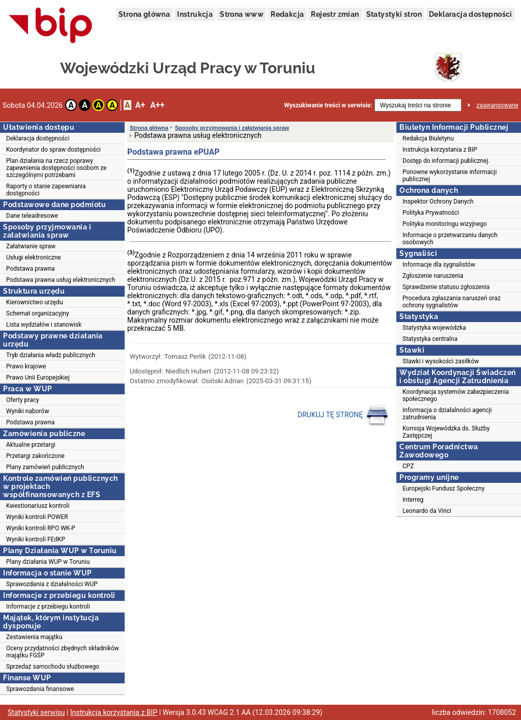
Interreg (412, 499)
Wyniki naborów (27, 411)
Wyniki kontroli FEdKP (35, 539)
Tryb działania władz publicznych (50, 355)
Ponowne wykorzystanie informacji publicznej (449, 175)
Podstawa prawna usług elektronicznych (60, 279)
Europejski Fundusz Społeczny (443, 488)
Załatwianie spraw (30, 246)
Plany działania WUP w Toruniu (48, 561)
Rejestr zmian (335, 14)
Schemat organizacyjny (37, 313)
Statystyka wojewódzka (434, 327)
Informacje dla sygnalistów (438, 264)
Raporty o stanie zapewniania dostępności (46, 190)
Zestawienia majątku (34, 637)
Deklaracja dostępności (470, 14)
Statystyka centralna (429, 338)
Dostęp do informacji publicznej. (445, 160)
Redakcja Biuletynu (428, 138)
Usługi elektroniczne (33, 257)
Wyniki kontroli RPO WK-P (40, 528)
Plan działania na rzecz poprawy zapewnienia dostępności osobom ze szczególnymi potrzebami (56, 168)
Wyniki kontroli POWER (37, 517)
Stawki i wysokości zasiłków (440, 361)
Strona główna (144, 14)
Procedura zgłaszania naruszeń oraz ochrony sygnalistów (451, 302)
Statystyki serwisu (36, 712)
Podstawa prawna (30, 268)
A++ (157, 105)
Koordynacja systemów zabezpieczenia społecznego (455, 395)
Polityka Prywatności (430, 212)
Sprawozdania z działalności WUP (52, 584)
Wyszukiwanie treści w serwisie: (328, 105)
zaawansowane (497, 105)
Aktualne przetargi (30, 444)
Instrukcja (195, 14)
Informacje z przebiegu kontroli (48, 606)
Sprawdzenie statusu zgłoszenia (445, 287)
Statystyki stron (394, 14)
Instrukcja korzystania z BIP (439, 149)
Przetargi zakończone (35, 455)
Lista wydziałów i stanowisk (43, 324)
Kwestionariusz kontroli (37, 505)
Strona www (242, 14)
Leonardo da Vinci (426, 510)
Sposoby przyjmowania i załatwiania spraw (232, 128)
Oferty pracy (22, 400)
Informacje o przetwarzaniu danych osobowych (450, 239)
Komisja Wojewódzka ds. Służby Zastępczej (445, 432)
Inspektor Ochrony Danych (438, 201)
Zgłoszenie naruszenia (433, 275)
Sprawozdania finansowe (40, 689)
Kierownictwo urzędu (34, 302)
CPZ (408, 466)
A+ (140, 105)
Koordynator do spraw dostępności (53, 149)
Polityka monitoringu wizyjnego (444, 223)
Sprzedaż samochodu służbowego (52, 666)
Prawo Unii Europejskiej (38, 377)
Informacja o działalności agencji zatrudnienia (447, 414)
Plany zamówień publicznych (45, 467)
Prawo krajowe (26, 366)
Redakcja (287, 14)
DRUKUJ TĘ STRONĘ (343, 415)
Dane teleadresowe (32, 215)
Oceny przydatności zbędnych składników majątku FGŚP (62, 652)
